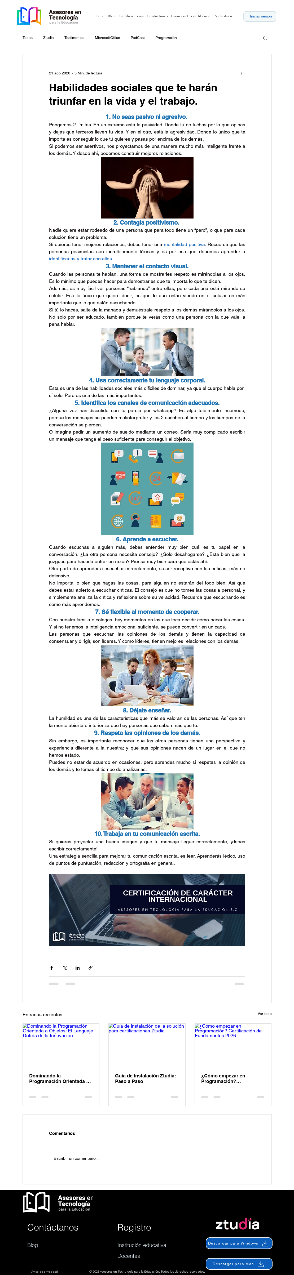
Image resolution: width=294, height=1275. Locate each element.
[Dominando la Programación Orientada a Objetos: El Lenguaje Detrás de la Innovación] (61, 1045)
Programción (166, 37)
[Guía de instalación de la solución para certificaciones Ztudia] (147, 1045)
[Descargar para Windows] (239, 1243)
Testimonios (74, 37)
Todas (28, 37)
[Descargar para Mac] (239, 1264)
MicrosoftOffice (107, 37)
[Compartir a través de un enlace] (90, 967)
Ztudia (48, 37)
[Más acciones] (242, 73)
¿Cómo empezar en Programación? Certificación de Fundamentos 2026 (223, 1078)
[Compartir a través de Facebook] (51, 967)
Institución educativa (141, 1245)
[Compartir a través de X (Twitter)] (64, 967)
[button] (264, 38)
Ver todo (265, 1013)
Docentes (128, 1255)
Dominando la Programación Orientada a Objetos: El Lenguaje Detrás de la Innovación (61, 1078)
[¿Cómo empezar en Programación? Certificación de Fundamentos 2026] (233, 1045)
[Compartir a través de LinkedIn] (77, 967)
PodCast (138, 37)
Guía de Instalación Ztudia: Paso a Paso (145, 1078)
